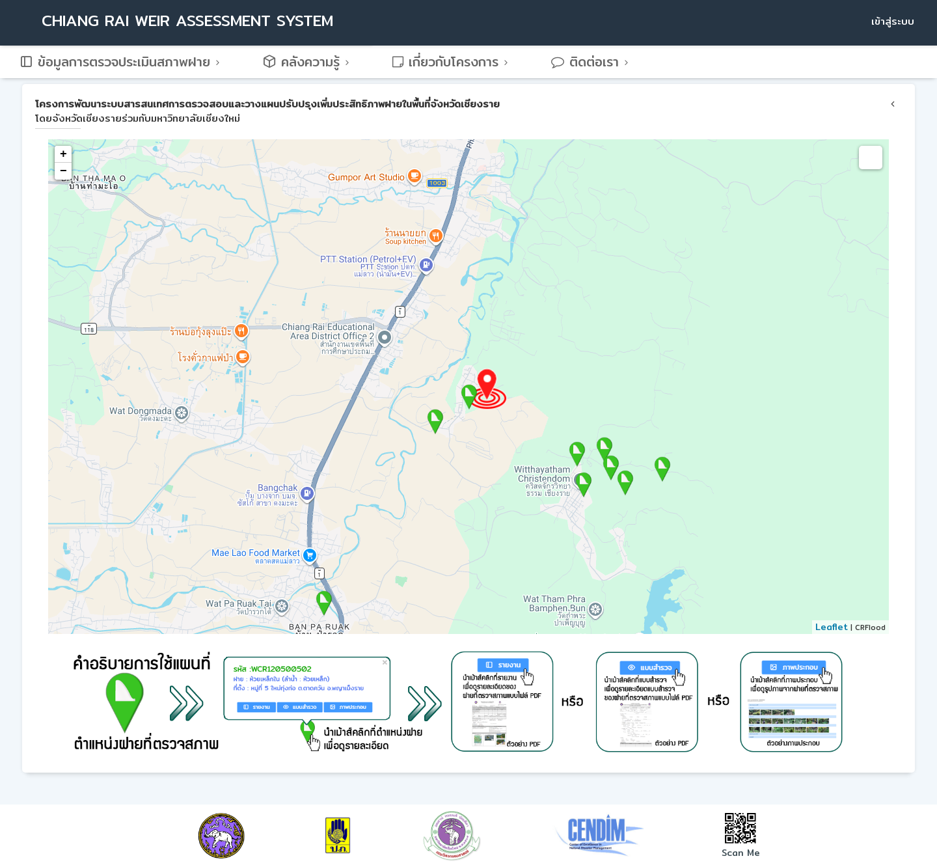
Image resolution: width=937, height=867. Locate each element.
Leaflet (831, 627)
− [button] (63, 171)
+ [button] (63, 154)
